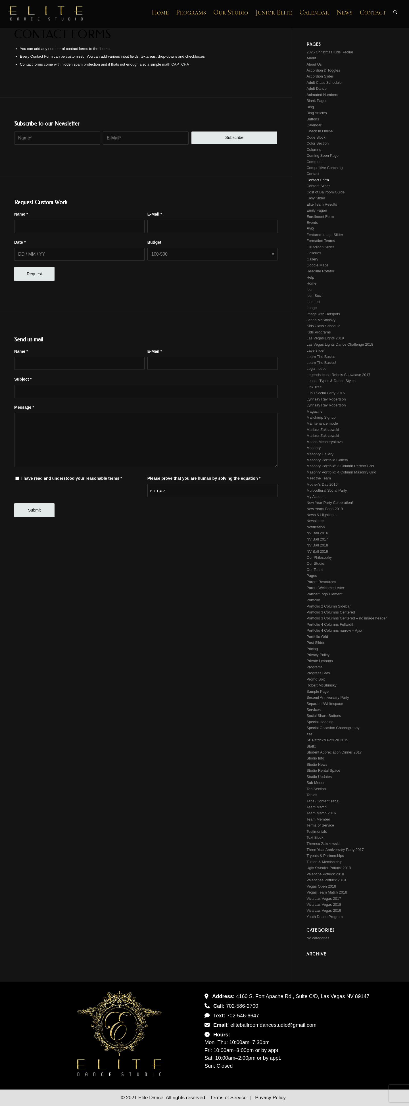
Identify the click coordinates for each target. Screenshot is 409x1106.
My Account (315, 496)
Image (311, 308)
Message (24, 407)
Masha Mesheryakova (324, 442)
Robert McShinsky (321, 685)
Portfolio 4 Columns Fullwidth (330, 624)
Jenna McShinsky (320, 320)
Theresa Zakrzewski (322, 844)
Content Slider (318, 186)
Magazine (314, 411)
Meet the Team (318, 478)
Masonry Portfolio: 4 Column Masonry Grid (341, 472)
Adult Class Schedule (324, 82)
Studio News (316, 764)
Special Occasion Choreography (332, 728)
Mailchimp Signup (321, 417)
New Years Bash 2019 (324, 509)
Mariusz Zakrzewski (322, 429)
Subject (23, 379)
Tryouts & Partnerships (325, 856)
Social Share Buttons (323, 715)
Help (310, 277)
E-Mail (154, 214)
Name (21, 214)
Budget (154, 242)
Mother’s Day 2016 (321, 484)
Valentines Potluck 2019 (326, 880)
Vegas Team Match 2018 (326, 892)
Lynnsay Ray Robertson (326, 399)
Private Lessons (319, 661)
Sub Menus (315, 783)
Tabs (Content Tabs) (322, 801)
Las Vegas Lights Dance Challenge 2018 (339, 344)
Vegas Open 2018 (321, 886)
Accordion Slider (319, 76)
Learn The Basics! (321, 362)
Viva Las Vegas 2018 (323, 904)
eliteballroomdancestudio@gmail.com (273, 1025)
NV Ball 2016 (317, 533)
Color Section (317, 143)
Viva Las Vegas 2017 (323, 898)
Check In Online (319, 131)
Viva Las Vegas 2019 (323, 910)
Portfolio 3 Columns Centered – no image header (346, 618)
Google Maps (317, 265)
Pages (311, 575)
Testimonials (316, 831)
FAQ (310, 228)
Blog (310, 107)
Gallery (312, 259)
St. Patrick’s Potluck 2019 (327, 740)
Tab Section (316, 789)
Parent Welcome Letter (325, 588)
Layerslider (315, 350)
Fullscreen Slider (320, 247)
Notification (315, 527)
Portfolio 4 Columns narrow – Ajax (334, 630)
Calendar (314, 125)
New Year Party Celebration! (329, 502)
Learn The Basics (320, 356)
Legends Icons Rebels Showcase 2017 (338, 375)
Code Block (315, 137)
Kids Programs (318, 332)
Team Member (318, 819)
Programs (314, 667)
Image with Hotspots (323, 314)
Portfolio (313, 600)
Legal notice (316, 368)
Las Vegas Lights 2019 (325, 338)
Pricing (312, 649)
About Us (314, 64)
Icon (310, 289)
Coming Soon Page (322, 155)
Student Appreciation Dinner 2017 (334, 752)
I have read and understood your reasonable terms (71, 478)
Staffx (311, 746)
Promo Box (315, 679)
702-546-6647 (243, 1016)
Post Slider (315, 642)
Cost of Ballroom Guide (325, 192)
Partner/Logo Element (324, 594)
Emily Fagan (316, 210)
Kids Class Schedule (323, 326)
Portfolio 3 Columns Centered (330, 612)
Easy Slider (315, 198)
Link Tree (314, 387)
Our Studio (315, 563)
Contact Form (317, 180)
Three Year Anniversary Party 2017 (335, 850)
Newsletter (315, 521)
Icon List (313, 302)
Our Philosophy (319, 557)
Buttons (312, 119)
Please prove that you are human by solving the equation (204, 478)
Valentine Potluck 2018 (325, 874)
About (311, 58)
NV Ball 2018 (317, 545)
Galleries (313, 253)
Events (312, 222)
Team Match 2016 (321, 813)
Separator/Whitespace (324, 704)
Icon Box (313, 295)
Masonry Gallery (319, 454)
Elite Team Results (321, 204)
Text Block (314, 837)
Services (313, 710)
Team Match (316, 807)
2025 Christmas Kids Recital (329, 52)
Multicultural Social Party (326, 490)
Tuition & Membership (324, 862)
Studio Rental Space (323, 770)
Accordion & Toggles (323, 70)
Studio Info (315, 758)
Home (311, 283)
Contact (312, 174)
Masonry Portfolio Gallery (327, 460)
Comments (315, 162)
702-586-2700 (242, 1006)
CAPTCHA (180, 64)
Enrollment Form (320, 216)
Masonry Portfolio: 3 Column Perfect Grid (340, 466)
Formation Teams (320, 241)
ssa (309, 734)
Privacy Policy (317, 655)
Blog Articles (316, 113)
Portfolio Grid (317, 637)
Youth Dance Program (324, 917)
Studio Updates (319, 777)
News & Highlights (321, 515)
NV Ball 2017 (317, 539)
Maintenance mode (322, 423)
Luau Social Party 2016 (325, 393)
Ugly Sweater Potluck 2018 (328, 868)
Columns (313, 149)
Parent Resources (321, 582)
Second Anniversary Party (327, 697)
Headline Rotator (320, 271)
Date (20, 242)
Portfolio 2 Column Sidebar (328, 606)
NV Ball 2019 (317, 551)
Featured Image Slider (324, 235)
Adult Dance (316, 88)
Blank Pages (316, 101)
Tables (311, 795)
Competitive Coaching (324, 168)
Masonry (313, 448)
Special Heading (319, 722)
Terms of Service (320, 825)
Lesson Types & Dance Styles (330, 381)
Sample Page (317, 691)
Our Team (314, 569)
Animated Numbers (322, 95)
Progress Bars (318, 673)
